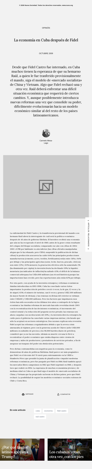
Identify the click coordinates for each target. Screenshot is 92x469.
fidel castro (61, 411)
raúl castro (40, 417)
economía (48, 411)
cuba (38, 411)
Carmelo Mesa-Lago (46, 142)
